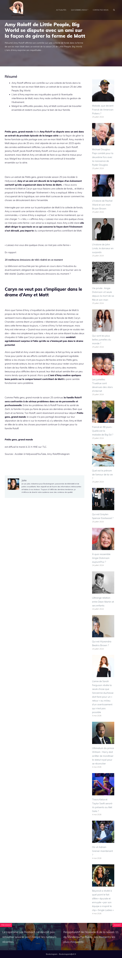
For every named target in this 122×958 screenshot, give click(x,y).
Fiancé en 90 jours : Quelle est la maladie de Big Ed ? (102, 431)
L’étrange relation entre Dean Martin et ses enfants (103, 601)
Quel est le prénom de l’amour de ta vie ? (102, 474)
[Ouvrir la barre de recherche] (114, 9)
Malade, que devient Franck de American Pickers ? (102, 109)
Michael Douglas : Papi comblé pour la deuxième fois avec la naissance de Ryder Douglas (102, 157)
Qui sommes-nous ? (79, 10)
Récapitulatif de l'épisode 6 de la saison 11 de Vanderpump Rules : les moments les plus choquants (91, 937)
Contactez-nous (100, 10)
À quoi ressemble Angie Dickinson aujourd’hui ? (101, 558)
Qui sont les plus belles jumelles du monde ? (101, 339)
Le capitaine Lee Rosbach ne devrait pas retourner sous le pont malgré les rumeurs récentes (29, 937)
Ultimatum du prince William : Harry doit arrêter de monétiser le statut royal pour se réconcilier (103, 756)
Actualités (61, 10)
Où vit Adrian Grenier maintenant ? (102, 851)
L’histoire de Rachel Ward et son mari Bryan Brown (102, 204)
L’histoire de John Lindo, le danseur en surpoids (103, 248)
